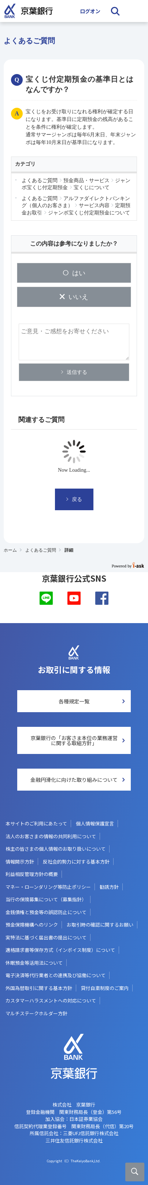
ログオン (90, 11)
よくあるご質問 (40, 550)
